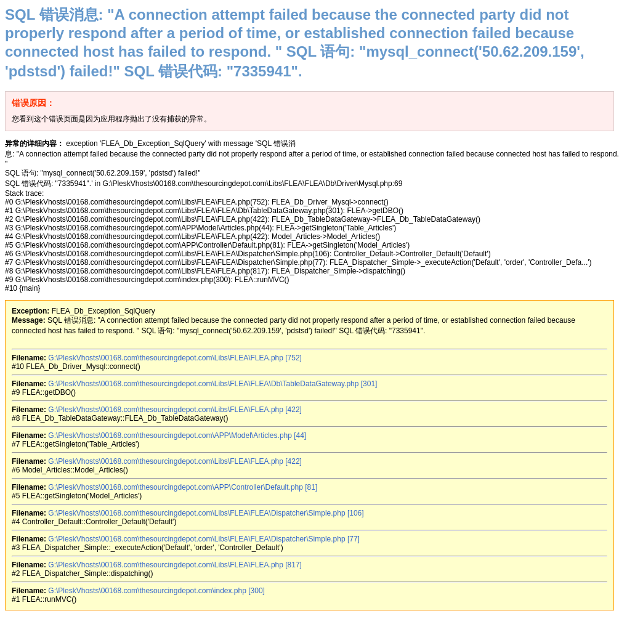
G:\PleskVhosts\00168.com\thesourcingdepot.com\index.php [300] (156, 590)
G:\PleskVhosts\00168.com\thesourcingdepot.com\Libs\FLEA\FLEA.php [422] (175, 409)
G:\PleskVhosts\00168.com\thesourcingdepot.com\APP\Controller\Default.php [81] (182, 487)
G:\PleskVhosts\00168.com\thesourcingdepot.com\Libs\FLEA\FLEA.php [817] (175, 565)
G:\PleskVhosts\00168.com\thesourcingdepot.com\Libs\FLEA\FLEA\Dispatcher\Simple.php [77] (204, 539)
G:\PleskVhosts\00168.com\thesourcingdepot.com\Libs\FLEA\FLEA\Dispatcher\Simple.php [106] (205, 513)
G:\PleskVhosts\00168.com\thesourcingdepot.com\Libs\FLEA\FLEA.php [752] (175, 358)
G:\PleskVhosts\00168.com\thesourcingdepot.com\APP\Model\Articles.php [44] (177, 435)
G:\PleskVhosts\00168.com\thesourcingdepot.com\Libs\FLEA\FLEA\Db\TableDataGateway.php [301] (212, 383)
